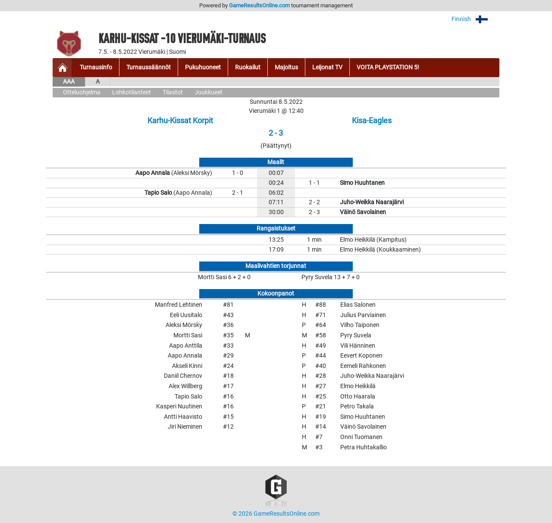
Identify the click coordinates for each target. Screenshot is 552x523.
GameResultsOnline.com (259, 5)
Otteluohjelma (81, 92)
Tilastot (173, 92)
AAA (69, 81)
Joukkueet (208, 92)
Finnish (475, 19)
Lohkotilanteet (131, 92)
